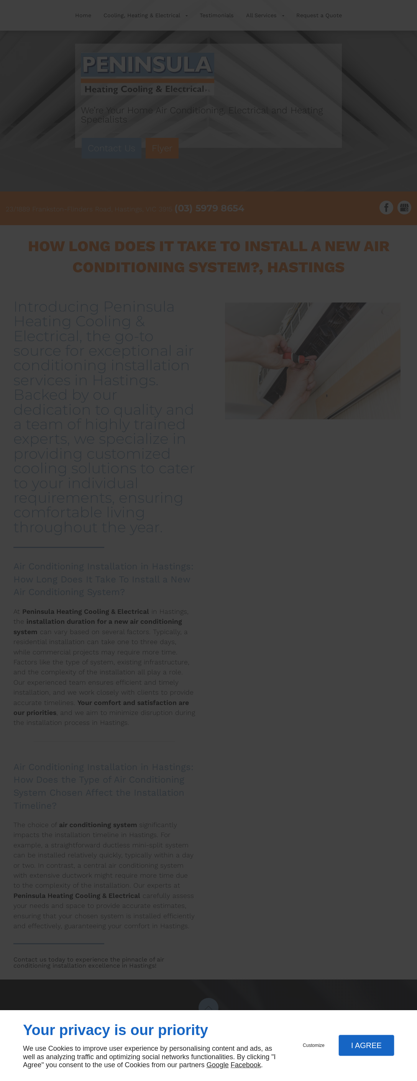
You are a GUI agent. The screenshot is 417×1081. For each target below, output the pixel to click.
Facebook (246, 1065)
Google (218, 1065)
